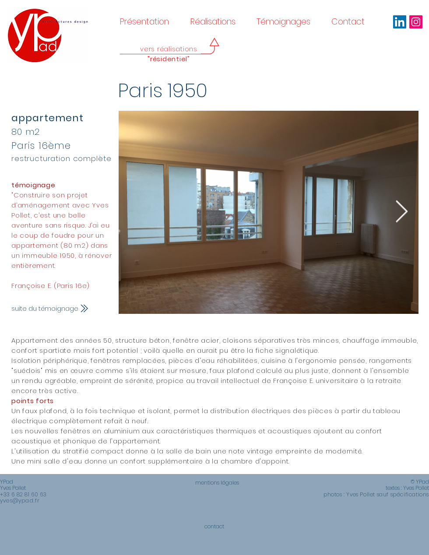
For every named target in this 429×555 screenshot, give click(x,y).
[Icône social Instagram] (415, 21)
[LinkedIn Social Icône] (399, 21)
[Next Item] (401, 212)
